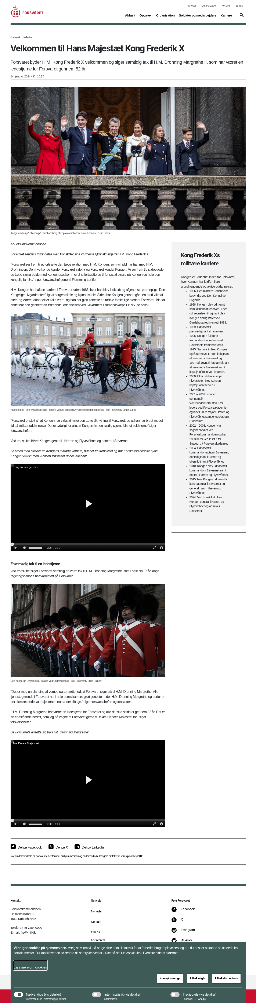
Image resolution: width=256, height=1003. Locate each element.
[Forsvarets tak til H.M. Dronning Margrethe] (88, 783)
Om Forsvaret (209, 5)
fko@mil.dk (28, 932)
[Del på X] (58, 847)
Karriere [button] (226, 15)
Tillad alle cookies (226, 978)
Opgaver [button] (146, 15)
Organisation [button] (165, 15)
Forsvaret (15, 37)
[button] (241, 17)
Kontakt (226, 5)
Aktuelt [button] (130, 15)
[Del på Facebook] (26, 847)
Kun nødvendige (170, 978)
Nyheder (191, 5)
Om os (95, 932)
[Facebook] (186, 911)
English (240, 5)
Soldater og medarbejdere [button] (197, 15)
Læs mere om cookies (30, 967)
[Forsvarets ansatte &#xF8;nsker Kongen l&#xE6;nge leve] (88, 507)
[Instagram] (186, 932)
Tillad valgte (197, 978)
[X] (182, 921)
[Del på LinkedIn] (89, 847)
